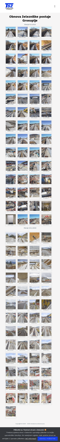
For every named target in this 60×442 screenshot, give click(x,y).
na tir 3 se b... (34, 86)
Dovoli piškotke (48, 438)
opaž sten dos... (23, 385)
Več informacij (30, 439)
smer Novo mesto (23, 99)
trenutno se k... (11, 139)
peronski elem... (46, 139)
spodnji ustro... (46, 345)
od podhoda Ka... (34, 358)
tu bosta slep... (34, 345)
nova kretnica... (23, 331)
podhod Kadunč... (11, 358)
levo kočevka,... (34, 72)
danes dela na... (46, 86)
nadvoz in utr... (34, 264)
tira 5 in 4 (46, 126)
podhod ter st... (34, 371)
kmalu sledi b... (34, 385)
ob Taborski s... (34, 278)
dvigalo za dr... (11, 179)
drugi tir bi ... (46, 152)
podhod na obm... (34, 152)
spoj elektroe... (46, 219)
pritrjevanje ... (11, 59)
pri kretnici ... (46, 264)
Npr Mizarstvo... (11, 238)
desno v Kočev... (34, 99)
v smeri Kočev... (11, 264)
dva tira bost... (23, 345)
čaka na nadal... (11, 99)
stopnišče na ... (46, 398)
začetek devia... (11, 32)
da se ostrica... (11, 291)
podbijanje (23, 112)
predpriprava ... (46, 238)
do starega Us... (34, 32)
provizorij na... (23, 206)
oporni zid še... (11, 72)
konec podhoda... (11, 206)
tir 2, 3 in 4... (11, 278)
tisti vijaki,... (34, 59)
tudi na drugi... (23, 358)
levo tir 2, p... (11, 318)
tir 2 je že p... (34, 305)
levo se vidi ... (23, 126)
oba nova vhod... (23, 179)
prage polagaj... (34, 331)
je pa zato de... (34, 291)
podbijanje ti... (46, 305)
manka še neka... (23, 32)
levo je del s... (46, 59)
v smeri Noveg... (46, 251)
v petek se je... (46, 72)
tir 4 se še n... (23, 291)
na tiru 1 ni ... (46, 318)
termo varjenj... (34, 112)
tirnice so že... (46, 45)
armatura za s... (46, 179)
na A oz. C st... (46, 99)
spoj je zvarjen (46, 112)
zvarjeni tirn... (11, 251)
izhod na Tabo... (34, 179)
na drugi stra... (46, 278)
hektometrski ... (23, 264)
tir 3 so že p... (23, 318)
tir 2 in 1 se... (34, 318)
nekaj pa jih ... (11, 305)
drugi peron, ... (23, 152)
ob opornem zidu (23, 59)
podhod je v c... (34, 166)
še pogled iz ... (46, 193)
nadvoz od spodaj (23, 278)
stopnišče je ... (11, 398)
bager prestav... (11, 345)
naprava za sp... (23, 251)
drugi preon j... (11, 371)
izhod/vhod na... (46, 385)
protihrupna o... (23, 238)
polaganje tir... (23, 45)
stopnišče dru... (11, 193)
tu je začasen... (46, 358)
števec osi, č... (34, 238)
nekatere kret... (11, 126)
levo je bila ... (23, 72)
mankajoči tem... (11, 166)
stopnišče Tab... (23, 193)
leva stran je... (46, 291)
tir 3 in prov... (23, 371)
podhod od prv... (46, 206)
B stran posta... (23, 219)
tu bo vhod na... (46, 166)
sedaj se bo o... (46, 331)
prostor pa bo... (11, 86)
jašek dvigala (11, 219)
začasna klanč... (11, 331)
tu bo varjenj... (34, 251)
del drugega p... (34, 139)
